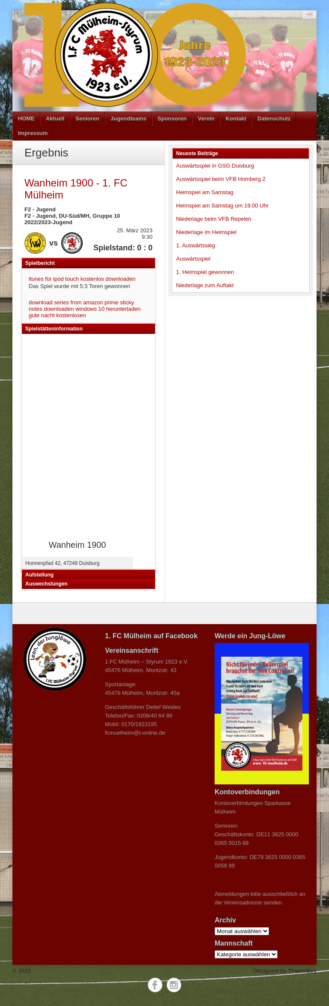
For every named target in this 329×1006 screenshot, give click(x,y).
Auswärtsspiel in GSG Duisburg (215, 165)
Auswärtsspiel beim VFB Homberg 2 (221, 179)
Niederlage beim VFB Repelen (213, 219)
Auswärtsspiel (193, 258)
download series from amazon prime (74, 302)
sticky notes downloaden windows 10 (81, 305)
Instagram (174, 985)
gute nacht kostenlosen (57, 315)
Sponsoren (172, 118)
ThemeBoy (302, 970)
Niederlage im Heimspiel (206, 232)
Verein (206, 118)
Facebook (155, 985)
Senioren (87, 118)
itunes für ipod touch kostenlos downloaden (82, 279)
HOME (26, 118)
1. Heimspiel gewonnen (205, 272)
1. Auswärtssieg (195, 245)
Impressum (33, 133)
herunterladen (123, 309)
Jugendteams (129, 118)
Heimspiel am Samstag (204, 192)
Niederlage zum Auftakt (204, 285)
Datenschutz (273, 118)
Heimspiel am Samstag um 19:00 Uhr (222, 205)
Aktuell (55, 118)
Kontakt (236, 118)
